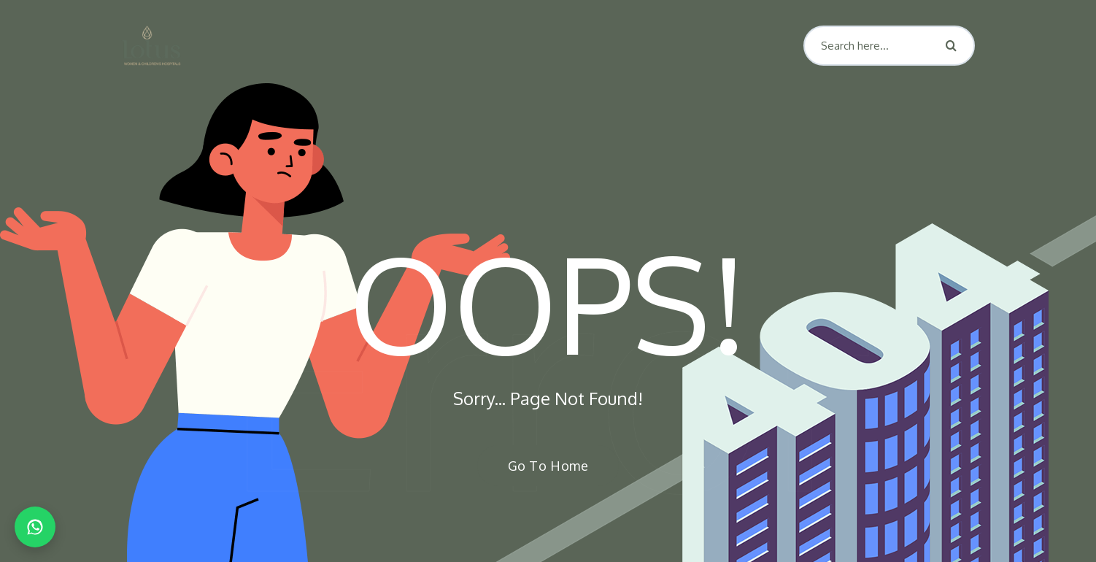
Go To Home (540, 466)
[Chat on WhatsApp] (35, 527)
